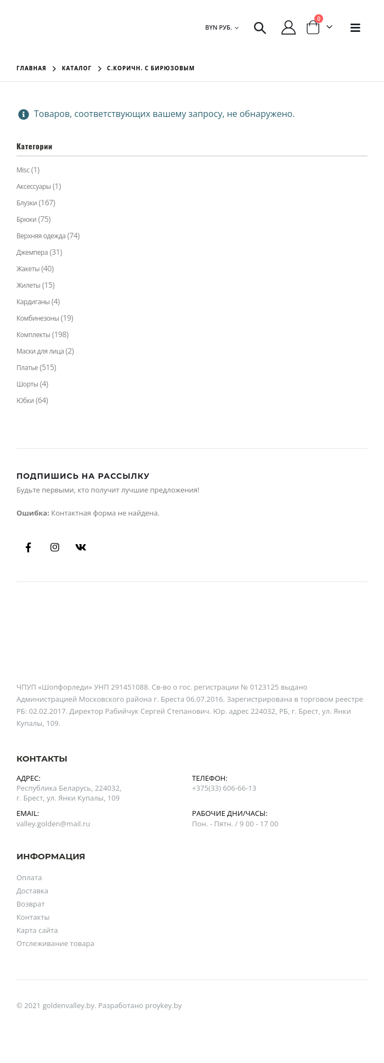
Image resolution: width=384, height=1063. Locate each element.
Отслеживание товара (55, 943)
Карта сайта (37, 930)
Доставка (32, 891)
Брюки (26, 219)
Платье (27, 367)
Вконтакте (81, 547)
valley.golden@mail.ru (53, 824)
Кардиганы (33, 301)
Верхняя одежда (40, 235)
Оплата (29, 877)
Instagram (55, 547)
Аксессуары (33, 186)
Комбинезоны (37, 318)
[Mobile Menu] (355, 27)
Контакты (33, 917)
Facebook (28, 547)
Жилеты (28, 285)
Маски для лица (40, 351)
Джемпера (32, 252)
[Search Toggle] (260, 27)
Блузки (26, 203)
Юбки (25, 400)
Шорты (27, 384)
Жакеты (27, 268)
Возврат (30, 904)
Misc (23, 170)
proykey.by (163, 1005)
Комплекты (33, 334)
